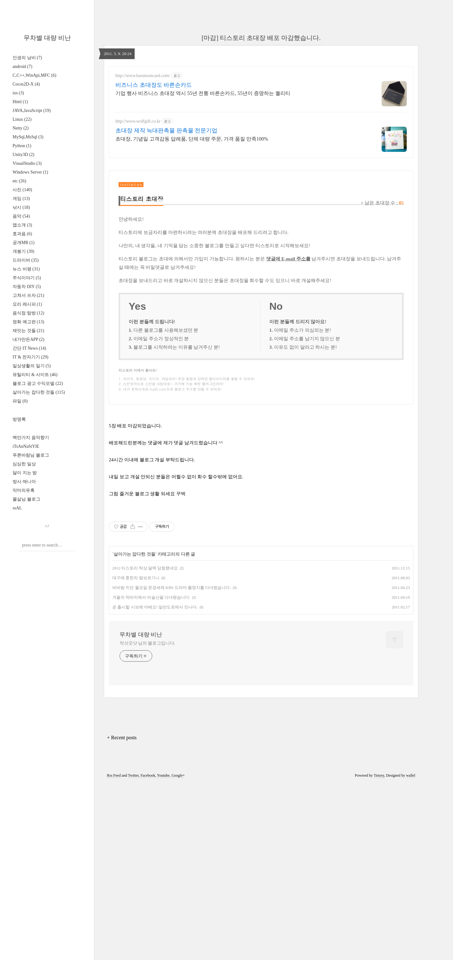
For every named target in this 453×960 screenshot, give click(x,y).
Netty (21, 128)
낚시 (21, 207)
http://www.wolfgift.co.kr (137, 121)
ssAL (17, 508)
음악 (21, 216)
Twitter (133, 951)
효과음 (22, 233)
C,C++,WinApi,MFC (34, 75)
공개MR (24, 242)
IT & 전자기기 (30, 357)
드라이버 (26, 260)
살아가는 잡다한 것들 (39, 392)
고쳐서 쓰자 (28, 295)
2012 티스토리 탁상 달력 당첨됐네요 (145, 744)
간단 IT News (29, 348)
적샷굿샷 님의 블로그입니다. (147, 819)
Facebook (148, 951)
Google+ (178, 951)
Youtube (163, 951)
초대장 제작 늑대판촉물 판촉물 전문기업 (166, 130)
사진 (22, 189)
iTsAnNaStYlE (26, 446)
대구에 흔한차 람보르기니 (135, 754)
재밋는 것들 (28, 330)
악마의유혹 (24, 490)
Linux (22, 119)
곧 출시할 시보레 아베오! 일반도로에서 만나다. (155, 783)
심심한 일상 (24, 464)
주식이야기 (27, 277)
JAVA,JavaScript (32, 110)
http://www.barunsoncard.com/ (142, 75)
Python (22, 145)
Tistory (379, 951)
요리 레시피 (27, 304)
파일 (20, 401)
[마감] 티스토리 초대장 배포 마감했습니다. (261, 37)
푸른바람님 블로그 (31, 455)
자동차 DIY (27, 286)
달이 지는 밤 (25, 472)
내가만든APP (28, 339)
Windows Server (30, 172)
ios (18, 93)
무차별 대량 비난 (47, 37)
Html (20, 101)
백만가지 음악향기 (31, 437)
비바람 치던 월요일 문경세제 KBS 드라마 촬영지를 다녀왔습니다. (171, 763)
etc (19, 181)
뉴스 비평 (26, 269)
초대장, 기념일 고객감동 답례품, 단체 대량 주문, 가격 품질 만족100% (191, 139)
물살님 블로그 (26, 499)
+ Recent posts (122, 913)
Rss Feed (114, 951)
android (22, 66)
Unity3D (23, 154)
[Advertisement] (261, 208)
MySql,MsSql (28, 137)
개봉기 (23, 251)
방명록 (19, 419)
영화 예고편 (28, 321)
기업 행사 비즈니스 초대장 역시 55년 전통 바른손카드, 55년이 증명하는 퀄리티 (202, 93)
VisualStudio (27, 163)
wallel (410, 951)
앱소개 (22, 225)
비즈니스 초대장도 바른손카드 (153, 85)
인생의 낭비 (27, 57)
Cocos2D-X (26, 84)
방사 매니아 (24, 481)
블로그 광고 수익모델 (38, 383)
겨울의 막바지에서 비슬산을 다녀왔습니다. (151, 773)
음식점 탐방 (28, 313)
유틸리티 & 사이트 (35, 374)
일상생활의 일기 (32, 365)
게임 (21, 198)
